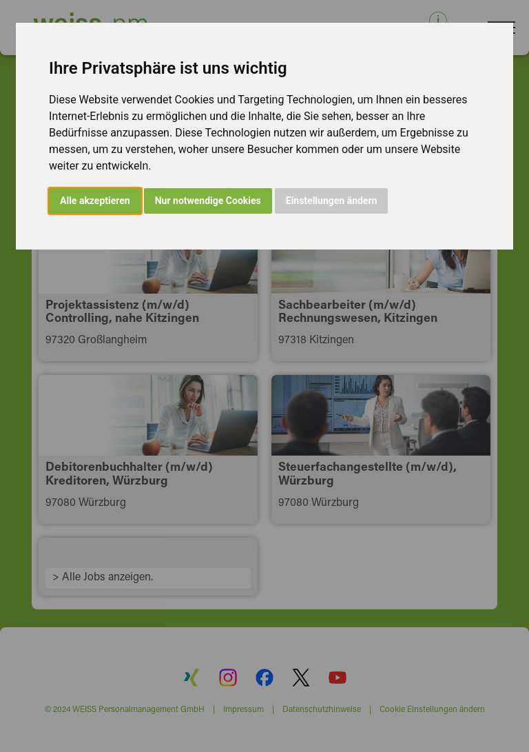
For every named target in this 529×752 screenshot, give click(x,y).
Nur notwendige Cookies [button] (208, 200)
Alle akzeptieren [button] (95, 200)
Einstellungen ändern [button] (331, 200)
